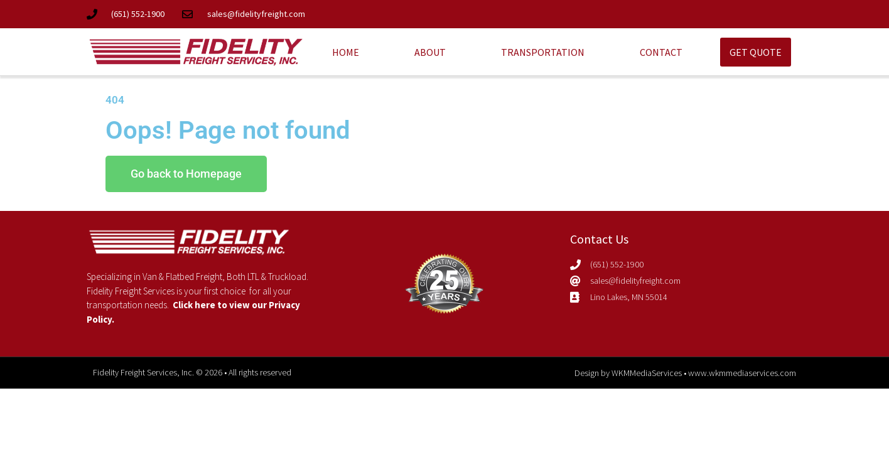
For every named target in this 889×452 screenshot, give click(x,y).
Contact (661, 52)
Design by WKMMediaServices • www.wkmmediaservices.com (685, 373)
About (430, 52)
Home (345, 52)
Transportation (543, 52)
